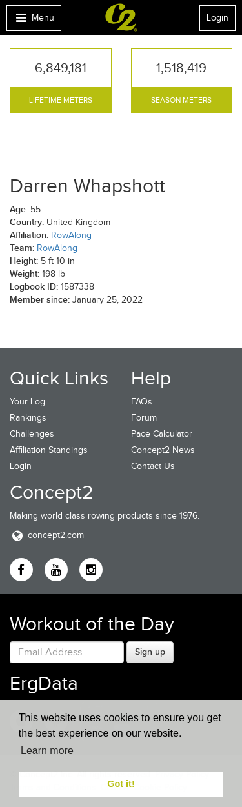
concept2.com (47, 535)
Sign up (150, 651)
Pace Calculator (161, 434)
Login (217, 18)
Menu (33, 21)
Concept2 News (163, 450)
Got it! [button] (120, 784)
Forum (144, 418)
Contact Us (153, 466)
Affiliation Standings (49, 450)
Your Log (27, 401)
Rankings (28, 418)
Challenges (32, 434)
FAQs (141, 401)
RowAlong (71, 235)
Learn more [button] (47, 750)
